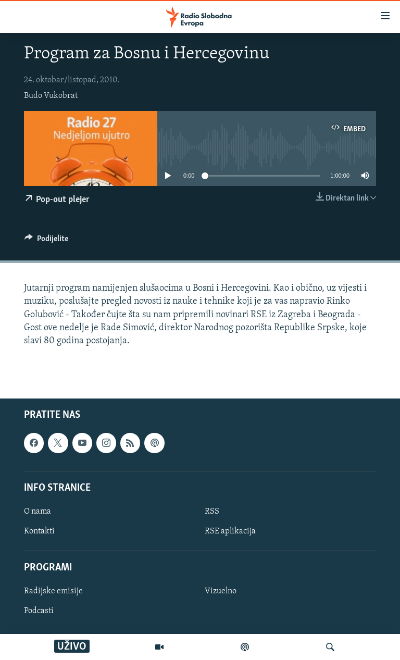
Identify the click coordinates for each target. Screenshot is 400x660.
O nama (37, 511)
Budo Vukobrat (51, 96)
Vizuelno (220, 592)
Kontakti (39, 531)
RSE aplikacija (230, 531)
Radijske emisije (53, 592)
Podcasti (39, 611)
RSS (212, 511)
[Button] (46, 241)
